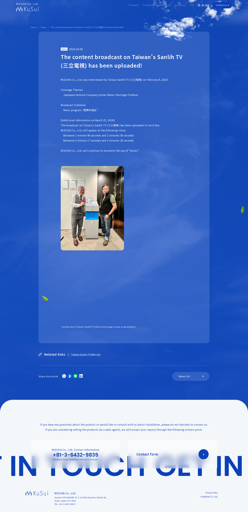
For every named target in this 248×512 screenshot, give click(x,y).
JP (202, 5)
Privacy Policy (212, 492)
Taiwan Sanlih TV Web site (86, 354)
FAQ (192, 5)
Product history (152, 5)
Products (134, 5)
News (168, 5)
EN (207, 5)
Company (180, 5)
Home (33, 27)
